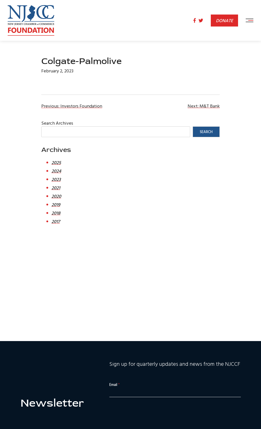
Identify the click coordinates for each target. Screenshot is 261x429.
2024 (56, 170)
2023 (56, 179)
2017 (55, 221)
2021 (55, 187)
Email (114, 384)
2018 (55, 213)
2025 (56, 162)
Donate (224, 20)
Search (206, 131)
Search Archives (57, 123)
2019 (55, 204)
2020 (56, 196)
